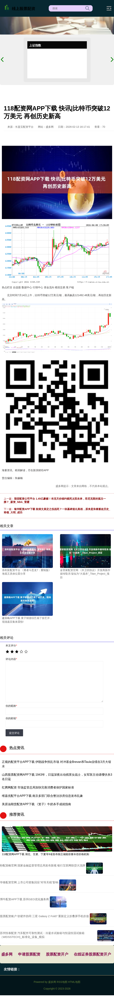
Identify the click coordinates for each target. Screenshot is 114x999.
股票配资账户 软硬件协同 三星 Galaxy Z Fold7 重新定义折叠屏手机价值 (44, 916)
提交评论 (14, 732)
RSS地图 (62, 981)
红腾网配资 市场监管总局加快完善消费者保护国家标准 (38, 787)
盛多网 (6, 954)
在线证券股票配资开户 (92, 954)
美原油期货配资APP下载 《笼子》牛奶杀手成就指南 (36, 804)
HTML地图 (74, 981)
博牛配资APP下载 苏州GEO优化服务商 (24, 899)
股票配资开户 (57, 954)
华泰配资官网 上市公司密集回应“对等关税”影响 (29, 882)
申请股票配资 (29, 954)
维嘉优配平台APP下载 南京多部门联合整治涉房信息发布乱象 (42, 795)
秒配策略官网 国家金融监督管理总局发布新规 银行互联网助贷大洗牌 (42, 865)
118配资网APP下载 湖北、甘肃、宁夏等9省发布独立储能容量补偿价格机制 (45, 854)
